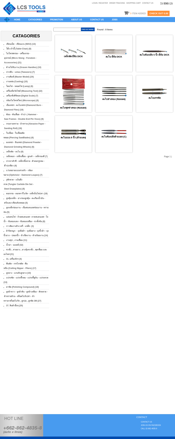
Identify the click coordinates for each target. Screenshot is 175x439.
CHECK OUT (156, 13)
